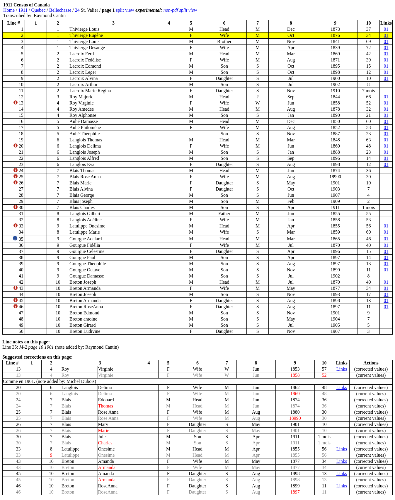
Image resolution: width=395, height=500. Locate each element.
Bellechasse (60, 10)
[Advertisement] (357, 10)
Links (341, 369)
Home (9, 10)
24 (77, 10)
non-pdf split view (180, 10)
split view (125, 10)
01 (386, 29)
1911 (23, 10)
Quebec (38, 10)
